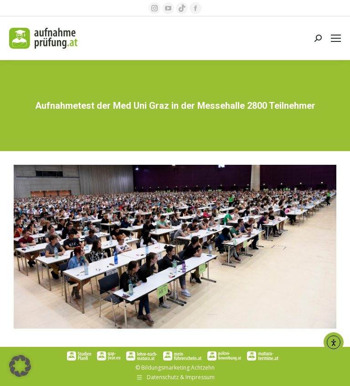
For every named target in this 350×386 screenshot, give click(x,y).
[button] (20, 366)
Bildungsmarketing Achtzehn (178, 367)
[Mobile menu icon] (336, 38)
